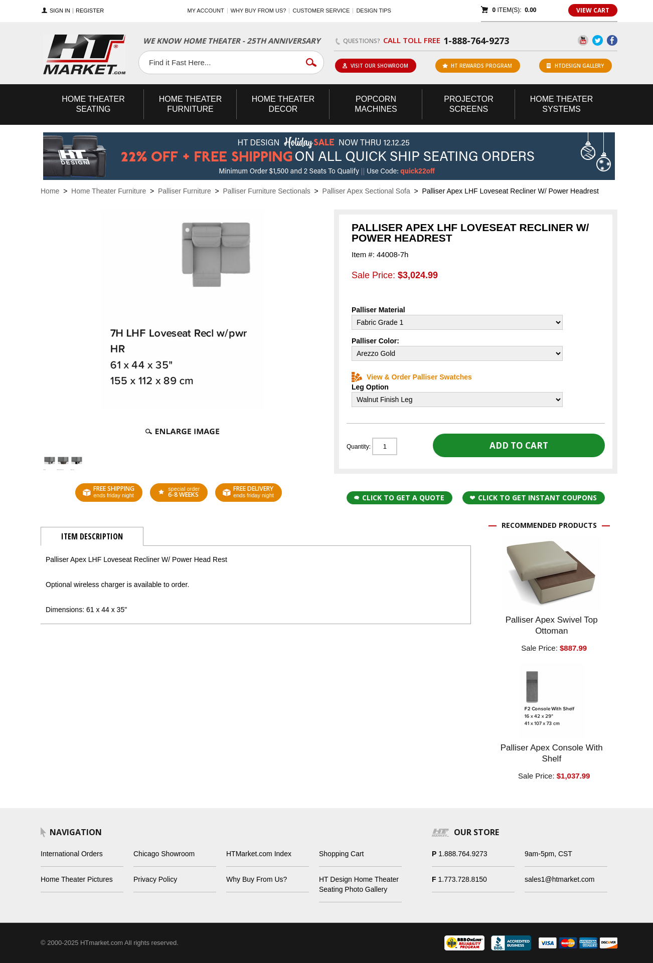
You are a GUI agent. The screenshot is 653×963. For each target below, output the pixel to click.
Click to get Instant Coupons (533, 497)
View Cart (592, 10)
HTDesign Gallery (575, 65)
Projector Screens (468, 104)
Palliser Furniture (184, 191)
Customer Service (321, 11)
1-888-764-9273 (476, 41)
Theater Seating (93, 104)
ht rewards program (477, 65)
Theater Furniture (190, 104)
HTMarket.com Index (258, 854)
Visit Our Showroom (375, 65)
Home (50, 191)
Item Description (92, 536)
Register (90, 11)
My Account (206, 11)
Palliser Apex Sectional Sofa (366, 191)
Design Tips (373, 11)
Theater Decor (283, 104)
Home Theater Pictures (77, 879)
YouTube (583, 40)
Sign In (60, 11)
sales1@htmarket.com (559, 879)
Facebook (612, 40)
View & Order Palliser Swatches (412, 377)
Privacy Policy (155, 879)
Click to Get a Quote (399, 497)
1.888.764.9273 (462, 854)
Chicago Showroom (164, 854)
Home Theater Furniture (108, 191)
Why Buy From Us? (256, 879)
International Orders (72, 854)
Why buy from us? (258, 11)
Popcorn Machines (376, 104)
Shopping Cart (341, 854)
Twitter (597, 40)
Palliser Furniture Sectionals (266, 191)
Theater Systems (561, 104)
